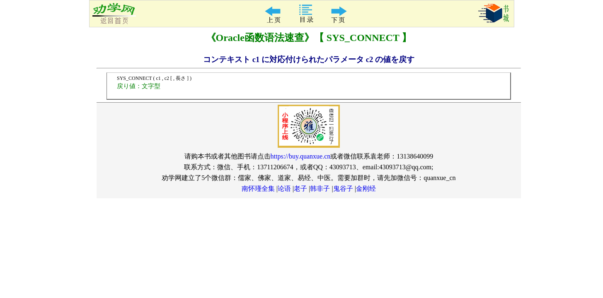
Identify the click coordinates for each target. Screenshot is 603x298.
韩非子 (320, 189)
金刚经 (366, 189)
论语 (284, 189)
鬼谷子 (343, 189)
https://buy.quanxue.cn (301, 157)
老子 (300, 189)
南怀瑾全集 (258, 189)
